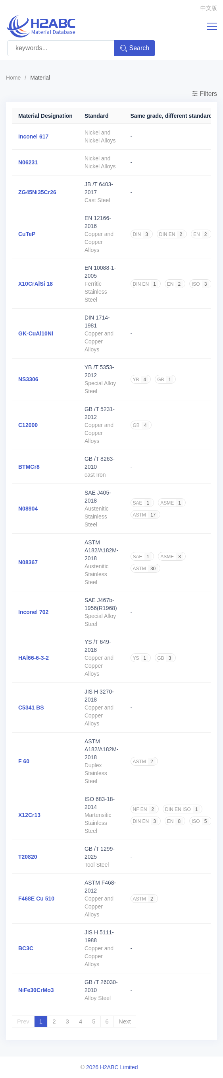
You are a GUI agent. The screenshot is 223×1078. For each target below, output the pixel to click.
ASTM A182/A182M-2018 (102, 550)
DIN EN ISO (182, 809)
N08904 (28, 508)
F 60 (23, 761)
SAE (142, 503)
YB (141, 379)
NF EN (145, 809)
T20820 (27, 857)
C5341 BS (31, 707)
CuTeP (26, 234)
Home (13, 77)
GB (165, 379)
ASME (171, 503)
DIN (141, 234)
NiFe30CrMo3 (36, 990)
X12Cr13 (29, 815)
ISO (200, 284)
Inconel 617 (33, 136)
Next (125, 1021)
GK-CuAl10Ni (35, 333)
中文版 (208, 8)
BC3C (25, 948)
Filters (204, 93)
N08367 (28, 562)
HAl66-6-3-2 (33, 658)
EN (201, 234)
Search (135, 48)
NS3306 (28, 379)
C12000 (28, 425)
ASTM (145, 515)
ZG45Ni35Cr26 (37, 192)
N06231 (28, 162)
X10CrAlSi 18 (35, 284)
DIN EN (172, 234)
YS (141, 658)
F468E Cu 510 (36, 898)
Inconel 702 (33, 612)
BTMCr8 (29, 467)
